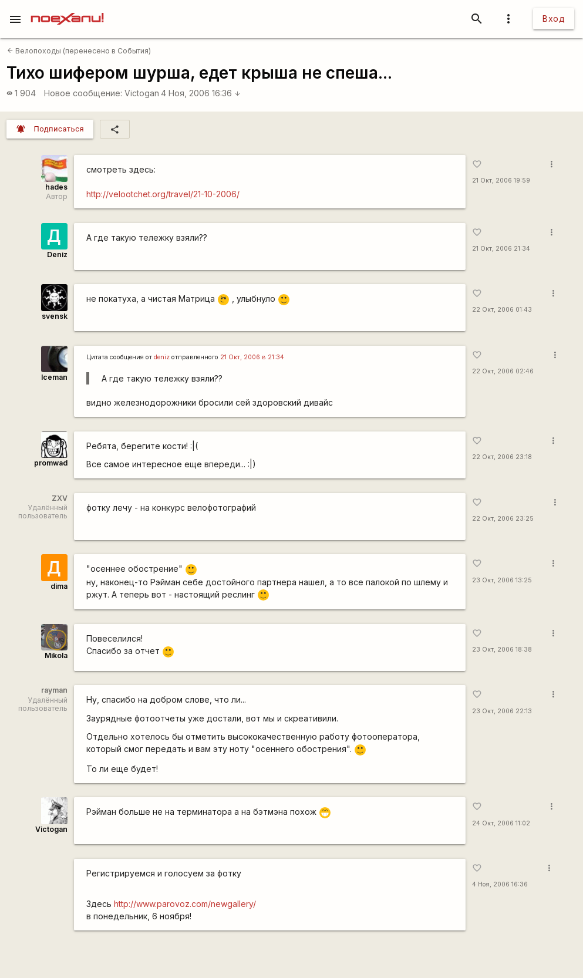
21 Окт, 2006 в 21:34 (252, 357)
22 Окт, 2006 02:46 (503, 371)
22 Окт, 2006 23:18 (502, 457)
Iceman (54, 377)
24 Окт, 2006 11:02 (501, 823)
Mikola (56, 655)
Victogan (141, 93)
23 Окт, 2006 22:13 (502, 711)
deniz (162, 357)
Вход (553, 18)
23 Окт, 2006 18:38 (502, 649)
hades (56, 187)
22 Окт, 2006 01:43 (502, 309)
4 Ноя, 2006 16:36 (201, 93)
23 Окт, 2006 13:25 (502, 580)
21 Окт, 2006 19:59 (501, 180)
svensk (55, 316)
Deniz (57, 254)
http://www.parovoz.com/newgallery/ (185, 904)
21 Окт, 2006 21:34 (501, 248)
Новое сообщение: (83, 93)
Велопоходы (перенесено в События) (78, 50)
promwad (51, 462)
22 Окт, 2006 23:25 (503, 518)
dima (59, 586)
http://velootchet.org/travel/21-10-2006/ (163, 194)
